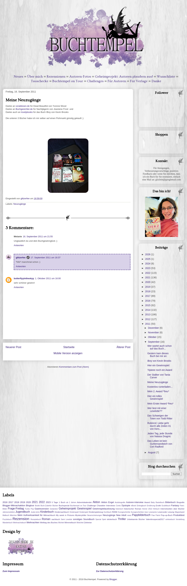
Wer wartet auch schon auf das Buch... (159, 347)
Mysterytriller (80, 515)
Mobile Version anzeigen (68, 353)
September (154, 341)
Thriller (122, 519)
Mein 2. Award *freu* (158, 391)
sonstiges (77, 519)
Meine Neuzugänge (157, 382)
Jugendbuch (22, 511)
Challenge (91, 505)
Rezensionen (56, 76)
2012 (148, 319)
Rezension (21, 519)
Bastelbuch (160, 502)
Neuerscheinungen (94, 515)
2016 (148, 300)
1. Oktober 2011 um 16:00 (48, 278)
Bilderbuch (170, 502)
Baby (153, 502)
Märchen (13, 515)
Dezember (153, 328)
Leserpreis (153, 512)
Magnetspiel (179, 512)
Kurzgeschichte (124, 512)
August (152, 452)
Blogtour (30, 505)
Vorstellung (180, 519)
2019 (148, 286)
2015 (148, 305)
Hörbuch (156, 509)
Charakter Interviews (106, 505)
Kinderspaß (74, 512)
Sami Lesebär (66, 519)
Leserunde (162, 512)
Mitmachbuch (49, 515)
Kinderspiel (83, 512)
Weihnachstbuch (19, 523)
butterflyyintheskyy (24, 278)
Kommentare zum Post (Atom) (74, 367)
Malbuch (6, 515)
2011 (148, 323)
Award (147, 502)
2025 (148, 259)
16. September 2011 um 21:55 (38, 236)
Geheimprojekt (67, 508)
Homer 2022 (147, 509)
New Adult (121, 515)
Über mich (35, 76)
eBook (133, 506)
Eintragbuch (141, 506)
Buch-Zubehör (46, 506)
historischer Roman (132, 509)
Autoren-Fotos (80, 76)
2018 (148, 291)
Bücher (55, 506)
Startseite (68, 347)
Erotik (158, 505)
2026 (148, 254)
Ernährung (151, 506)
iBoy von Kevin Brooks (159, 360)
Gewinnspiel (84, 508)
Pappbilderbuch (141, 515)
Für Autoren (117, 81)
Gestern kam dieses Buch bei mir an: (158, 355)
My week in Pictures (65, 515)
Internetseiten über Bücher (172, 509)
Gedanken (54, 509)
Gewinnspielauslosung (103, 508)
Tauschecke (39, 81)
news (129, 515)
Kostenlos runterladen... (160, 386)
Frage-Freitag (16, 508)
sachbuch (56, 519)
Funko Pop (29, 509)
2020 (148, 282)
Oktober (152, 337)
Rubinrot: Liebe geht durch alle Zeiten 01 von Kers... (159, 426)
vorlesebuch (170, 519)
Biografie (180, 502)
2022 (148, 273)
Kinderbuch (47, 511)
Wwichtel (80, 523)
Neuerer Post (13, 347)
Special (98, 519)
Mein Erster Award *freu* (160, 403)
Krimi (114, 512)
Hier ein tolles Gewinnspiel (155, 397)
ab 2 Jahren (71, 502)
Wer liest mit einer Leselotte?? (156, 409)
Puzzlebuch (7, 519)
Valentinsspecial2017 (155, 519)
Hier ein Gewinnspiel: (158, 365)
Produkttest (178, 515)
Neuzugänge (19, 204)
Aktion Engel (107, 502)
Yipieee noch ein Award (159, 370)
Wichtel (61, 523)
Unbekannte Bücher (136, 519)
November (153, 332)
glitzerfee (21, 257)
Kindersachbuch (62, 512)
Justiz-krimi (35, 512)
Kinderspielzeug (96, 512)
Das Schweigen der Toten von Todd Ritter (159, 417)
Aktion (96, 502)
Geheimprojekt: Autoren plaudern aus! (124, 76)
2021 (148, 277)
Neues (18, 76)
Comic (118, 506)
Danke (156, 81)
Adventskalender (84, 502)
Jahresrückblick (9, 512)
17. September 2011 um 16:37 (46, 257)
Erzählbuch (166, 506)
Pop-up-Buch (166, 515)
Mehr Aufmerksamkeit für (30, 515)
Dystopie (126, 505)
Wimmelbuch (70, 522)
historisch (119, 509)
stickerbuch (112, 519)
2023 (148, 268)
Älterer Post (123, 347)
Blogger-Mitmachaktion (14, 505)
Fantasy (175, 505)
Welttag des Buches (49, 522)
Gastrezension (42, 508)
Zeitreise (88, 522)
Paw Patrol (155, 515)
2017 (148, 296)
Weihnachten (33, 522)
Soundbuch (89, 519)
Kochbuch (108, 512)
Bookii (37, 506)
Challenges (95, 81)
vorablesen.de (23, 106)
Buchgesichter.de (24, 109)
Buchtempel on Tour (67, 81)
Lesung (171, 512)
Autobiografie (120, 502)
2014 (148, 310)
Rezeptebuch (36, 519)
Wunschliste (166, 76)
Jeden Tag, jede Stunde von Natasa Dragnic (159, 435)
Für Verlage (139, 81)
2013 (148, 314)
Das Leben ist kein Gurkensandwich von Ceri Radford (159, 444)
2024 (148, 263)
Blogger (113, 579)
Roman (46, 519)
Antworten (19, 245)
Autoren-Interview (134, 502)
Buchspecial (64, 505)
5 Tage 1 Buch (58, 502)
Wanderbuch (8, 523)
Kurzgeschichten (137, 512)
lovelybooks (26, 112)
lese (146, 512)
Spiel (104, 519)
